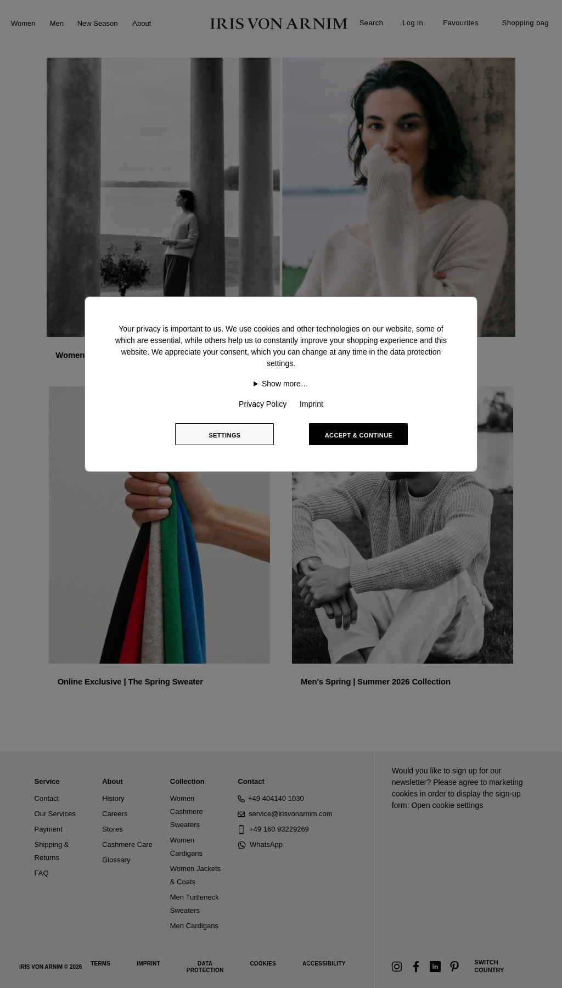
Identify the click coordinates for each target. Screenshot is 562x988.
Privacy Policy (262, 404)
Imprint (311, 404)
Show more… (285, 383)
